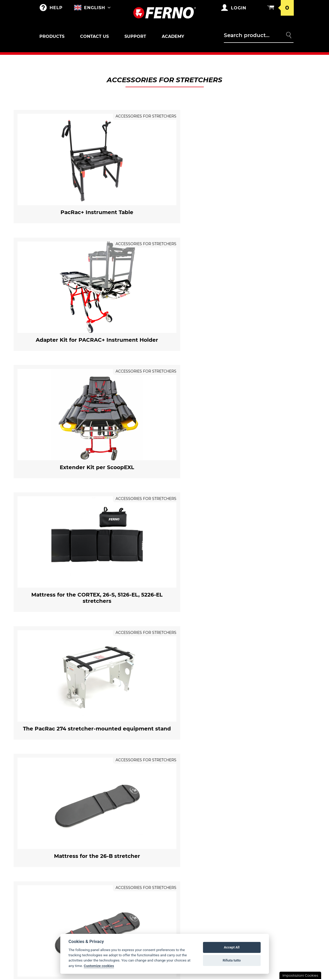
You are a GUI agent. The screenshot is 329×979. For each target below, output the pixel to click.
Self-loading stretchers (69, 827)
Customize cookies (99, 966)
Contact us (94, 36)
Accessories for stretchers (65, 832)
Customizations (121, 838)
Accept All (232, 947)
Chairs (51, 868)
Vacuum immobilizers (66, 915)
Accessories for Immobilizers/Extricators (64, 902)
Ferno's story (187, 827)
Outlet (51, 817)
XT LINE (51, 925)
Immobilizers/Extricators (70, 895)
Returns (249, 842)
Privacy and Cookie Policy (267, 852)
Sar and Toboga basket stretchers (68, 850)
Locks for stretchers (60, 837)
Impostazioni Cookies (300, 975)
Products (51, 36)
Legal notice (253, 863)
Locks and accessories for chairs (69, 873)
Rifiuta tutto (232, 960)
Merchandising (121, 827)
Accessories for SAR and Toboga (70, 857)
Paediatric (55, 885)
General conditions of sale (264, 829)
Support (135, 36)
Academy (173, 36)
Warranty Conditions (262, 817)
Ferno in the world (193, 817)
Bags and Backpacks (126, 817)
